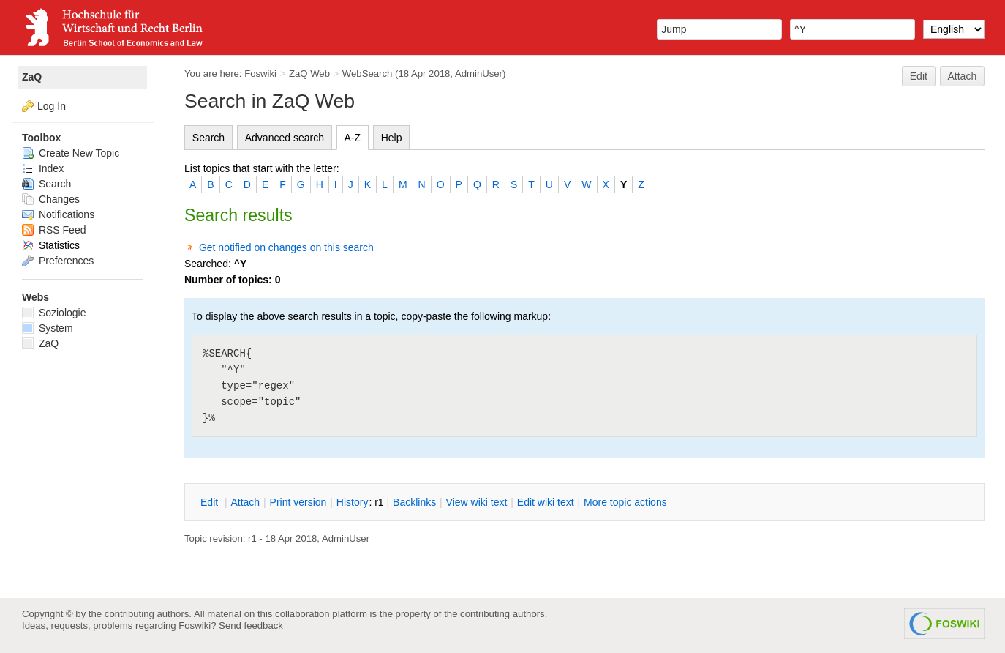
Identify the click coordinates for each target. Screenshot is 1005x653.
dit (210, 502)
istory (352, 502)
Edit (918, 76)
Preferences (58, 260)
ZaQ (32, 77)
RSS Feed (54, 230)
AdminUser (478, 73)
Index (43, 168)
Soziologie (54, 312)
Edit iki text (545, 502)
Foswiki (260, 73)
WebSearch (367, 73)
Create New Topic (70, 153)
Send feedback (251, 625)
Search (208, 137)
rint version (298, 502)
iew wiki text (477, 502)
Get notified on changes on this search (286, 247)
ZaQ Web (309, 73)
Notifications (58, 214)
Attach (962, 76)
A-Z (353, 137)
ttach (245, 502)
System (47, 328)
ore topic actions (625, 502)
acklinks (414, 502)
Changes (51, 199)
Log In (51, 106)
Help (391, 137)
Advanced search (284, 137)
